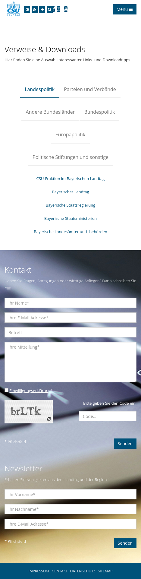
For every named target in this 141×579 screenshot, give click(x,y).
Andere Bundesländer (50, 112)
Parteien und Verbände (90, 89)
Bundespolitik (99, 112)
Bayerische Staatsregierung (71, 205)
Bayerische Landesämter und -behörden (70, 231)
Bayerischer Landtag (70, 192)
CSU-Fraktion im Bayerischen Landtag (70, 178)
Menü (125, 9)
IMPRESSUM (39, 571)
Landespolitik (40, 89)
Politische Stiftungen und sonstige (70, 157)
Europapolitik (70, 134)
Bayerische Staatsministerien (70, 218)
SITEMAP (105, 571)
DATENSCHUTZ (83, 571)
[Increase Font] (42, 9)
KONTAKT (60, 571)
